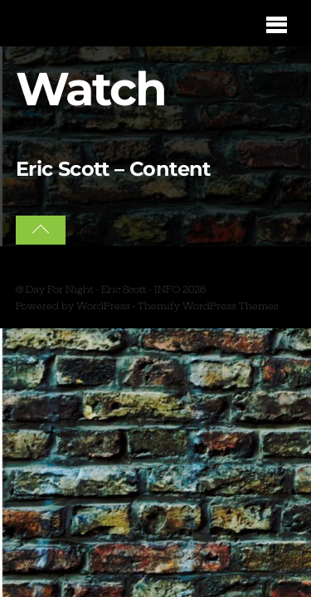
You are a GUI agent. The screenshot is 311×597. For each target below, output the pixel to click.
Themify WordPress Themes (208, 306)
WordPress (103, 306)
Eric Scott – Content (113, 169)
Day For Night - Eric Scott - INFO (103, 289)
